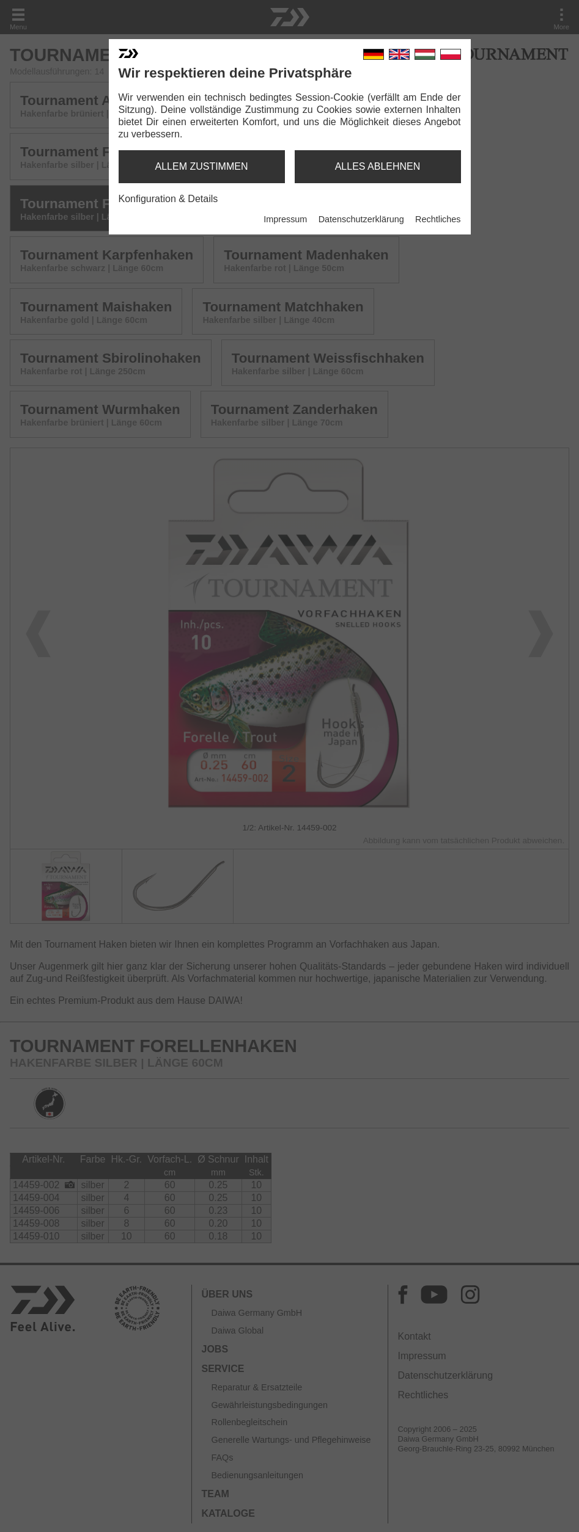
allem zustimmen (201, 166)
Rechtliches (437, 219)
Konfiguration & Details (168, 199)
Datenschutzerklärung (361, 219)
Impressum (285, 219)
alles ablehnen (378, 166)
